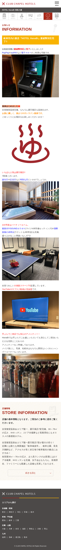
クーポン (30, 16)
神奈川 (11, 512)
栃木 (32, 512)
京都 (39, 529)
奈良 (17, 529)
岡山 (45, 529)
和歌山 (31, 529)
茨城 (25, 512)
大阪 (4, 529)
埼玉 (19, 512)
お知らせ (48, 16)
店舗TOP (4, 16)
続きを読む (30, 473)
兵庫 (10, 529)
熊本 (25, 537)
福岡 (4, 537)
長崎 (10, 537)
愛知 (4, 520)
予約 (57, 16)
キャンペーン (39, 16)
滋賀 (24, 529)
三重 (17, 520)
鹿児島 (18, 537)
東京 (4, 512)
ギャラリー (13, 16)
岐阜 (10, 520)
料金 (22, 16)
